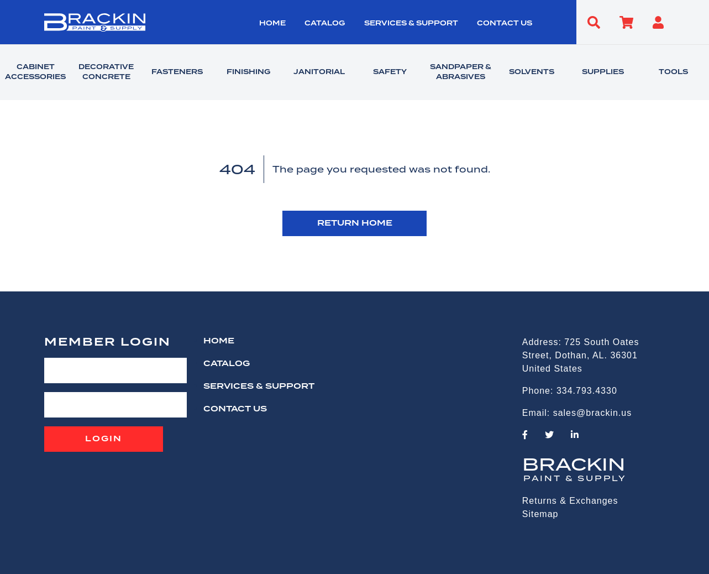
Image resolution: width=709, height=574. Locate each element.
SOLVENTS (531, 72)
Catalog (324, 23)
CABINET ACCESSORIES (35, 72)
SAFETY (390, 72)
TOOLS (673, 72)
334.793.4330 (586, 390)
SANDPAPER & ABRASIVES (460, 72)
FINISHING (248, 72)
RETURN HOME (354, 223)
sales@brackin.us (592, 413)
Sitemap (540, 514)
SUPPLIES (603, 72)
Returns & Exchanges (570, 500)
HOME (272, 23)
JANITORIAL (319, 72)
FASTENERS (177, 72)
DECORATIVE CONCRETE (106, 72)
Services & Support (411, 23)
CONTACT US (504, 23)
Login (103, 439)
